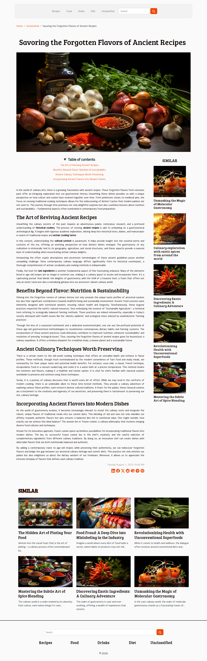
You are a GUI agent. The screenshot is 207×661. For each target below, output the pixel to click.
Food (69, 11)
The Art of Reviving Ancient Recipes (79, 165)
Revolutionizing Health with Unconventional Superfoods (165, 351)
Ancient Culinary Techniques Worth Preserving (79, 174)
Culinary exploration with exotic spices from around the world (169, 253)
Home (19, 26)
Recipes (56, 11)
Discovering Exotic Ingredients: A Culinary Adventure (168, 302)
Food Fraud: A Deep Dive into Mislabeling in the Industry (101, 535)
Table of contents (81, 159)
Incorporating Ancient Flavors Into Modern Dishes (79, 179)
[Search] (134, 11)
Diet (93, 11)
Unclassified (108, 11)
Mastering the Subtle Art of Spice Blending (169, 398)
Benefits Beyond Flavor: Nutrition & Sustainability (79, 170)
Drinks (81, 11)
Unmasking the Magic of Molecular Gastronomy (169, 204)
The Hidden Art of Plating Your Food (45, 535)
